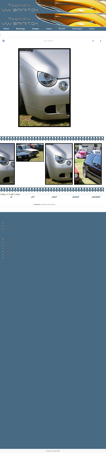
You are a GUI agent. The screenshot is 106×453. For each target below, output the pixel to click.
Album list (7, 239)
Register (7, 226)
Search (6, 258)
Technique (77, 29)
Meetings (20, 29)
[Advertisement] (9, 277)
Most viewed (8, 248)
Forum (62, 29)
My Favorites (8, 254)
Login (6, 229)
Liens (92, 29)
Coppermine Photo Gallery (48, 204)
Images (35, 29)
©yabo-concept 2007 (53, 451)
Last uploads (8, 242)
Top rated (7, 251)
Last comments (9, 245)
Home (6, 29)
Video (49, 29)
